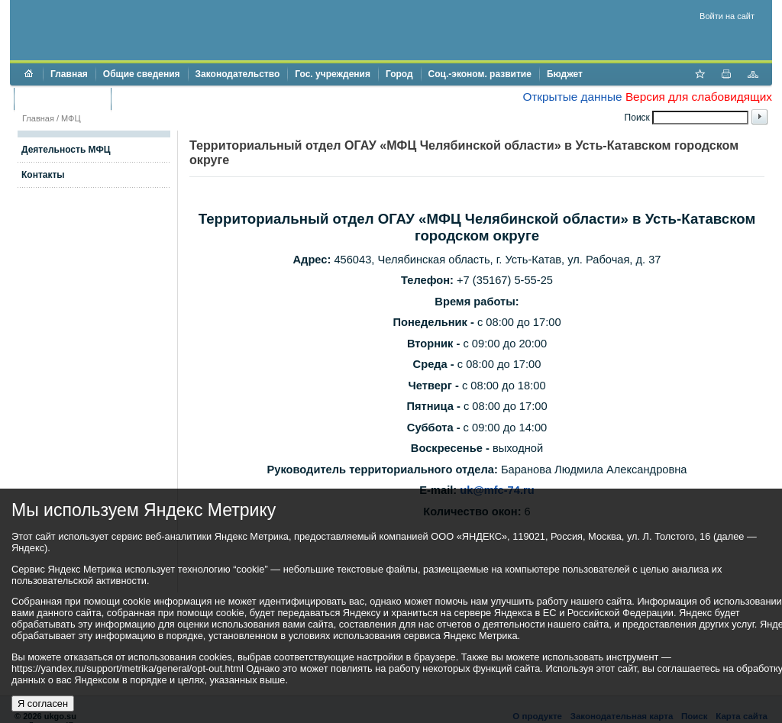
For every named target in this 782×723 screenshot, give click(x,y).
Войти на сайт (727, 16)
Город (399, 74)
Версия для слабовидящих (698, 96)
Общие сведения (141, 74)
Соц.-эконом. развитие (480, 74)
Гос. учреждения (332, 74)
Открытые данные (572, 96)
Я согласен (43, 703)
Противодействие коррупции (184, 98)
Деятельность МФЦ (66, 149)
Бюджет (565, 74)
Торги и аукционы (62, 98)
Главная (69, 74)
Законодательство (238, 74)
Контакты (43, 174)
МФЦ (71, 118)
